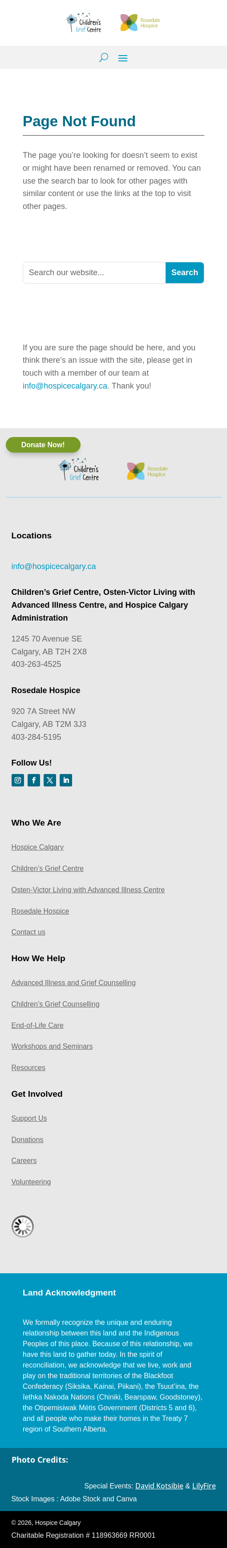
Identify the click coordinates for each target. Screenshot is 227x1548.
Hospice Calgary (38, 847)
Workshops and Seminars (52, 1046)
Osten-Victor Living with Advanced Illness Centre (88, 890)
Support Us (29, 1118)
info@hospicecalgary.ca (65, 385)
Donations (28, 1139)
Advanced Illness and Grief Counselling (74, 983)
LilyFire (204, 1486)
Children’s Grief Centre (48, 868)
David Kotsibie (159, 1486)
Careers (24, 1160)
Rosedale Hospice (40, 911)
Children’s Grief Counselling (56, 1004)
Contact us (28, 932)
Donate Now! (43, 445)
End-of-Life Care (38, 1025)
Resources (28, 1067)
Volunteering (31, 1182)
